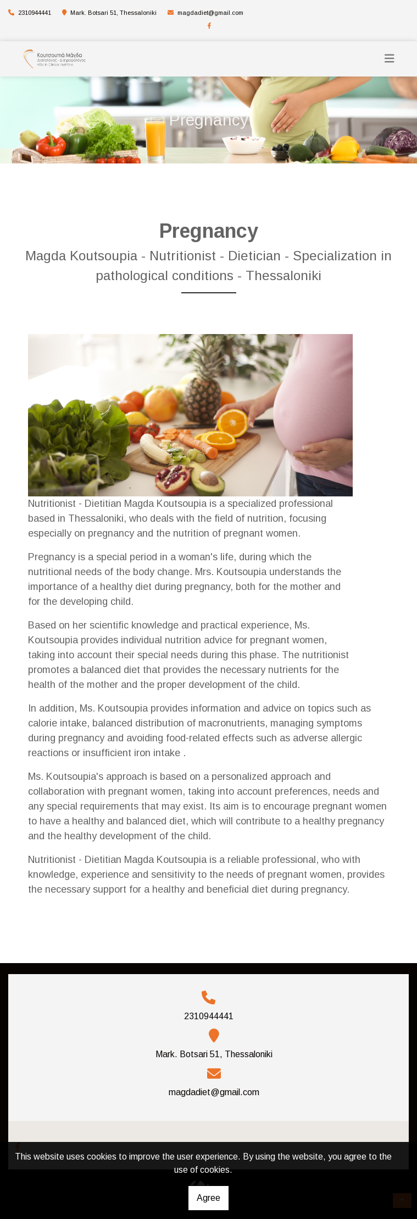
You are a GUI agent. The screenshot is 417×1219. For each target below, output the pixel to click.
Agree (208, 1197)
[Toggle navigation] (389, 59)
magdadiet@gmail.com (210, 12)
